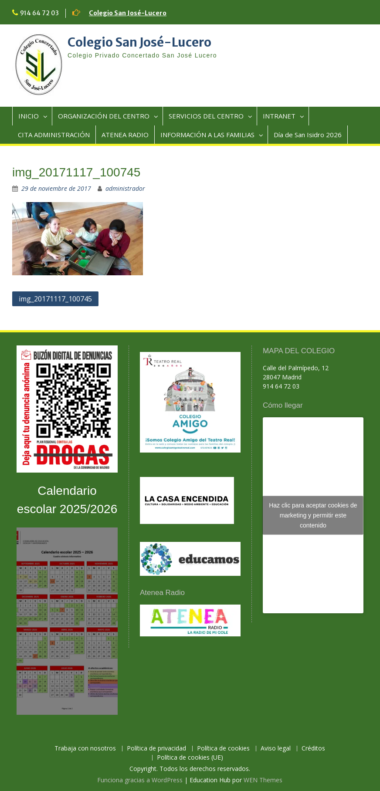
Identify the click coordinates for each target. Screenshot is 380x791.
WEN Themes (263, 780)
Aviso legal (276, 748)
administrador (125, 188)
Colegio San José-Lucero (127, 13)
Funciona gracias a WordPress (140, 780)
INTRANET (279, 116)
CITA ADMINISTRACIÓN (54, 134)
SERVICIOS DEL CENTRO (206, 116)
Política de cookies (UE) (190, 758)
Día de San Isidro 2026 (308, 134)
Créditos (313, 748)
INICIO (28, 116)
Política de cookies (223, 748)
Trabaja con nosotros (85, 748)
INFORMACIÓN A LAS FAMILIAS (207, 134)
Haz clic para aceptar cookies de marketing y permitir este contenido (313, 515)
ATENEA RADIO (125, 134)
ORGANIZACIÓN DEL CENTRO (103, 116)
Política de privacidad (156, 748)
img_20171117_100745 (55, 299)
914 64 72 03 (39, 13)
